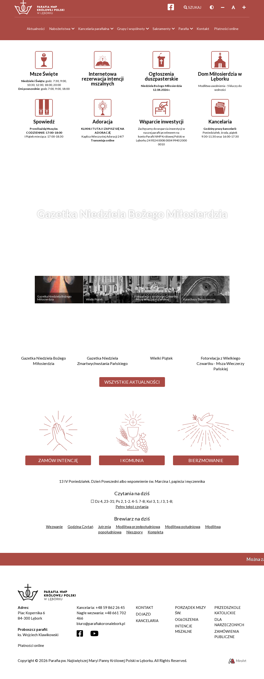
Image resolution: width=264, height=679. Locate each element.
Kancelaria (147, 623)
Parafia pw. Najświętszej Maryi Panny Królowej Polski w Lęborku (100, 662)
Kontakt (144, 609)
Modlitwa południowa (182, 529)
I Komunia (132, 462)
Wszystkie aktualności (132, 384)
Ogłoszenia (186, 621)
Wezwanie (54, 529)
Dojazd (143, 616)
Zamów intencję (58, 462)
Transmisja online (102, 143)
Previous (15, 233)
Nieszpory (134, 534)
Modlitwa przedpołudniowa (138, 529)
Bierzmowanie (205, 462)
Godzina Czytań (80, 529)
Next (249, 233)
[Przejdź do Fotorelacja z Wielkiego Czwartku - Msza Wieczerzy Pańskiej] (220, 348)
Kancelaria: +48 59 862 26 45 (101, 609)
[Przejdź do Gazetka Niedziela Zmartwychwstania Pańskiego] (102, 345)
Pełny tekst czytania (132, 509)
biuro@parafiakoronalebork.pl (101, 625)
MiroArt (237, 663)
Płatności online (31, 647)
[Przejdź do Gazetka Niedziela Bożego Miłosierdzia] (44, 345)
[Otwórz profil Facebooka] (82, 637)
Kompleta (155, 534)
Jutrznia (104, 529)
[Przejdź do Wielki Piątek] (162, 342)
